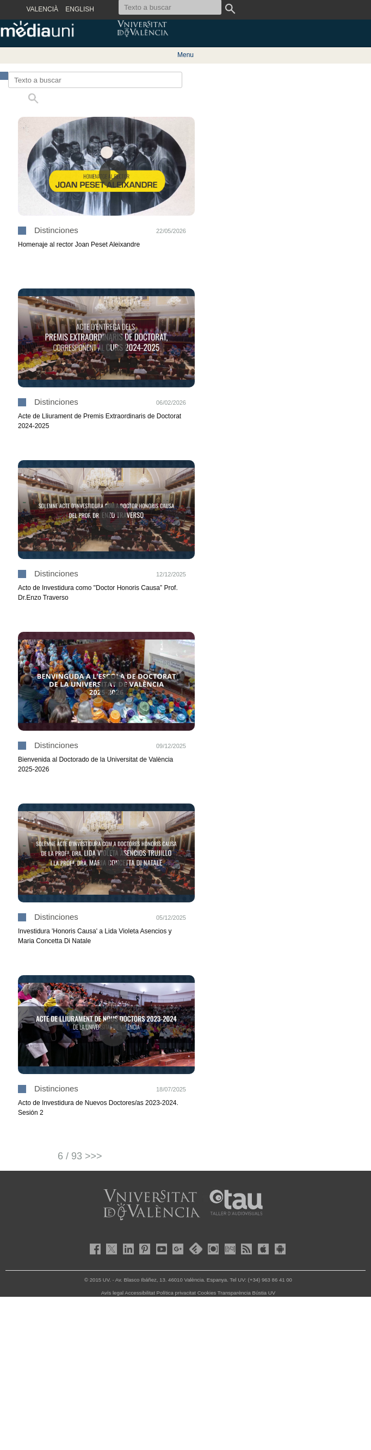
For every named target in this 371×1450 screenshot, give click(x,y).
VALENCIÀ (42, 9)
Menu (185, 55)
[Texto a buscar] (95, 80)
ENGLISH (79, 9)
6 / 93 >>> (80, 1156)
